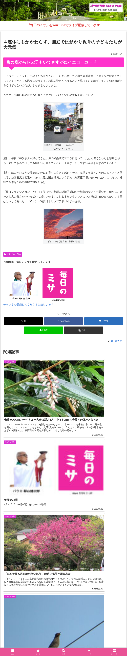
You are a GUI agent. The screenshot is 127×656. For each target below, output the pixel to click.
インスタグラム (105, 640)
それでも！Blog (12, 254)
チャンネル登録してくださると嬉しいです (28, 304)
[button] (83, 330)
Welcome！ (22, 640)
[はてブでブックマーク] (103, 321)
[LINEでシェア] (43, 330)
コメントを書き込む (63, 594)
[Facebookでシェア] (63, 321)
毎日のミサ (32, 645)
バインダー (94, 645)
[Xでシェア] (23, 321)
